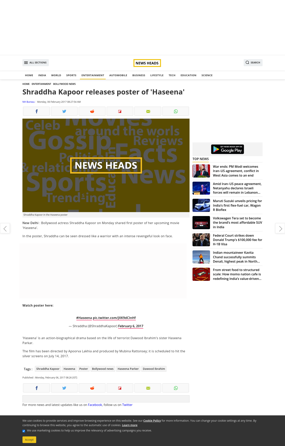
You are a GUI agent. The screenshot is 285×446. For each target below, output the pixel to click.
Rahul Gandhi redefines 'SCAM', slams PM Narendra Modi (5, 228)
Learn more (129, 425)
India (42, 75)
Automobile (118, 75)
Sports (71, 75)
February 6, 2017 (130, 326)
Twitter (127, 405)
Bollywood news (103, 369)
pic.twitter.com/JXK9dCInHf (114, 318)
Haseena (69, 369)
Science (207, 75)
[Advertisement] (142, 27)
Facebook (95, 405)
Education (188, 75)
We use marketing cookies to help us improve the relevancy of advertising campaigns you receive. (89, 430)
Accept (29, 439)
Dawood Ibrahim (154, 369)
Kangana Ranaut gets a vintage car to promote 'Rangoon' (280, 228)
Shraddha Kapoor (48, 369)
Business (138, 75)
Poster (83, 369)
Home (29, 75)
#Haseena (84, 318)
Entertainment (92, 75)
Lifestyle (157, 75)
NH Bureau (28, 101)
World (56, 75)
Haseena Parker (128, 369)
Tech (172, 75)
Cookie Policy (152, 420)
